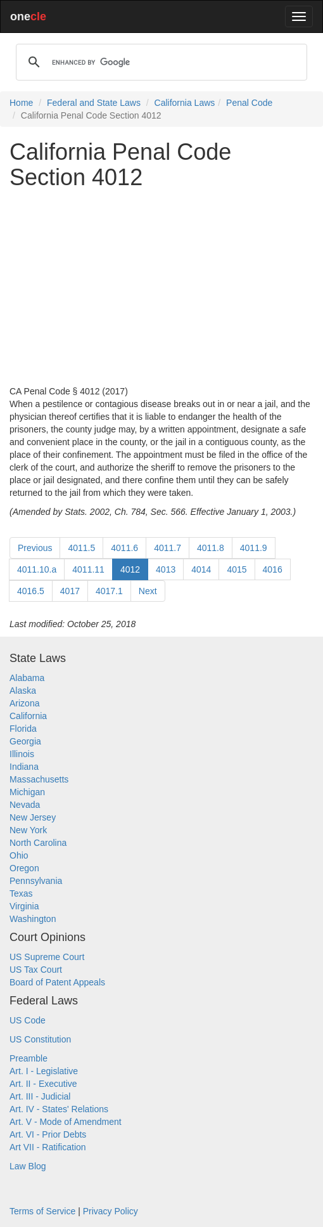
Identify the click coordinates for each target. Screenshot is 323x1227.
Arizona (24, 703)
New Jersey (33, 817)
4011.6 (124, 548)
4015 (236, 569)
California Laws (185, 103)
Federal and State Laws (94, 103)
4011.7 (167, 548)
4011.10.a (36, 569)
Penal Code (249, 103)
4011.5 (81, 548)
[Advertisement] (162, 287)
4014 (201, 569)
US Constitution (40, 1039)
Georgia (25, 741)
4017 (70, 591)
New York (28, 830)
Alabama (27, 678)
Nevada (25, 805)
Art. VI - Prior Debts (48, 1134)
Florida (23, 729)
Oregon (24, 868)
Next (148, 591)
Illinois (22, 754)
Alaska (23, 690)
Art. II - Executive (43, 1084)
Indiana (24, 767)
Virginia (24, 906)
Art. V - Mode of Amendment (66, 1122)
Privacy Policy (110, 1211)
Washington (33, 919)
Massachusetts (39, 779)
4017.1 (109, 591)
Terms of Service (42, 1211)
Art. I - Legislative (44, 1071)
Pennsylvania (36, 881)
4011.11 (88, 569)
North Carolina (38, 843)
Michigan (27, 792)
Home (21, 103)
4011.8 (210, 548)
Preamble (29, 1058)
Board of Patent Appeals (57, 982)
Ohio (19, 855)
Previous (35, 548)
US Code (28, 1020)
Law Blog (28, 1166)
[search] (159, 62)
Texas (21, 893)
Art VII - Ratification (48, 1147)
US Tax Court (36, 969)
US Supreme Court (47, 957)
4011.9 (253, 548)
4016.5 (30, 591)
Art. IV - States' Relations (59, 1109)
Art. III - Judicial (40, 1096)
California (28, 716)
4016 (272, 569)
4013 (165, 569)
